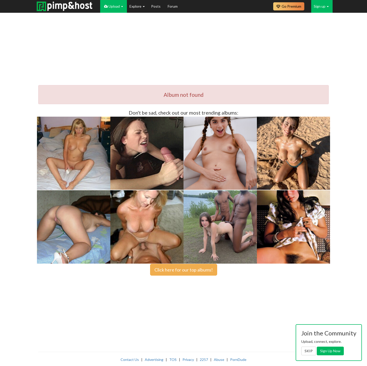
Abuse (219, 359)
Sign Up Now (330, 351)
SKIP (309, 351)
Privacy (188, 359)
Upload (113, 6)
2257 (204, 359)
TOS (173, 359)
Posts (156, 6)
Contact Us (130, 359)
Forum (173, 6)
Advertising (154, 359)
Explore (137, 6)
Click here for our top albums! (183, 270)
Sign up (321, 6)
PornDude (238, 359)
